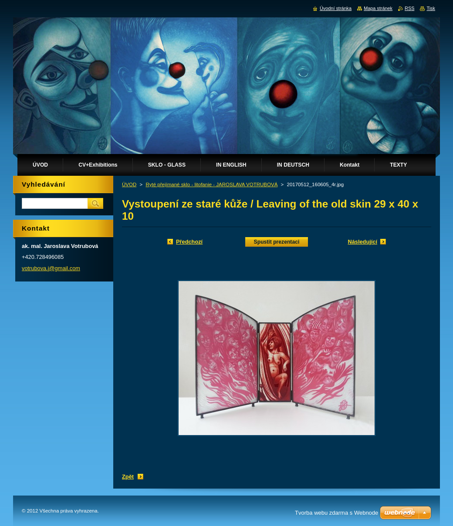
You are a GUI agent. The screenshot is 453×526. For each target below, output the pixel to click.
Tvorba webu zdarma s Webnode (336, 512)
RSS (409, 8)
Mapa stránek (378, 8)
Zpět (128, 476)
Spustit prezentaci (277, 242)
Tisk (430, 8)
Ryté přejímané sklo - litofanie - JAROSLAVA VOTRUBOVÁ (211, 184)
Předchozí (189, 241)
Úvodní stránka (336, 8)
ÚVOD (129, 184)
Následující (362, 241)
